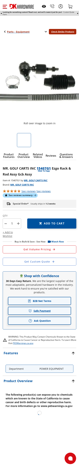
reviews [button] (43, 191)
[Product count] (12, 223)
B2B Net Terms (39, 301)
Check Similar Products (62, 31)
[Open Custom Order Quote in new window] (39, 262)
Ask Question (39, 321)
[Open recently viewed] (44, 6)
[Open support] (70, 458)
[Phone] (52, 6)
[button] (5, 6)
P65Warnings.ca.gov (23, 343)
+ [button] (18, 223)
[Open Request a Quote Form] (39, 249)
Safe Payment (39, 311)
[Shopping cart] (70, 6)
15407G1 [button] (44, 168)
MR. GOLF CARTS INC (35, 180)
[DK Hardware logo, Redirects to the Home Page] (22, 6)
